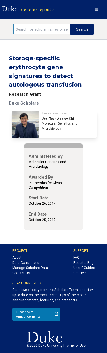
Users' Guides (84, 268)
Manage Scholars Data (30, 268)
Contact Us (21, 273)
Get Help (79, 273)
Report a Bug (83, 263)
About (16, 258)
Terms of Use (75, 346)
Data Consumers (25, 263)
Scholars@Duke (37, 9)
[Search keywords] (41, 29)
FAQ (76, 258)
